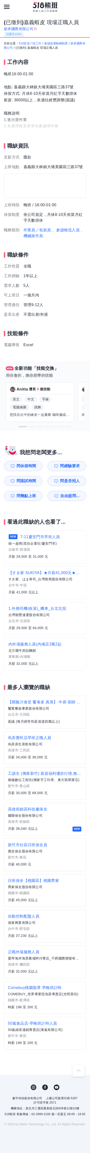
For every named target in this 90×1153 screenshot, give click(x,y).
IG (33, 1087)
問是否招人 (70, 481)
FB (45, 1087)
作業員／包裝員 (37, 230)
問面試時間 (26, 481)
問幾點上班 (26, 496)
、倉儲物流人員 (66, 230)
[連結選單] (7, 7)
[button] (22, 426)
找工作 (36, 43)
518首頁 (24, 43)
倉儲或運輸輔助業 (56, 43)
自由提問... (69, 496)
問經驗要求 (70, 466)
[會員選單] (83, 7)
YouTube (57, 1087)
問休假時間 (26, 466)
